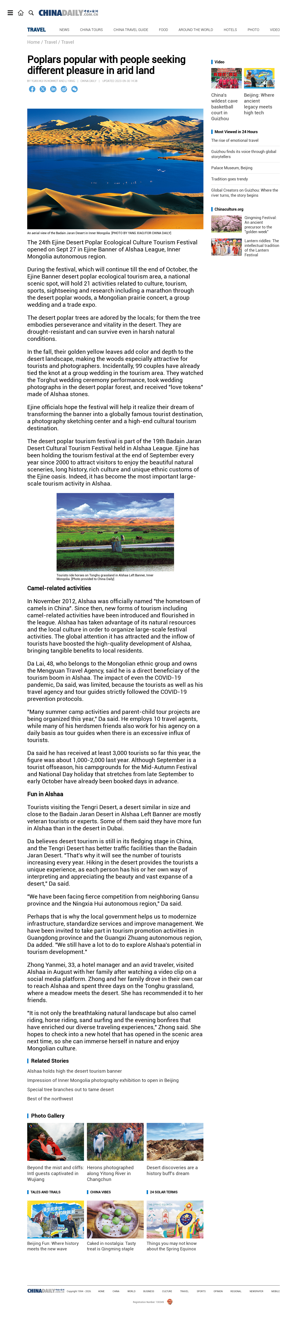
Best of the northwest (50, 1099)
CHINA (116, 1291)
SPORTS (201, 1291)
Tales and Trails (45, 1192)
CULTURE (167, 1291)
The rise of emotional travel (234, 140)
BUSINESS (148, 1291)
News (64, 30)
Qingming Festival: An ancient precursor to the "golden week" (261, 224)
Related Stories (50, 1061)
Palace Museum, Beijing (231, 168)
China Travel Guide (131, 30)
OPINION (218, 1291)
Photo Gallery (47, 1116)
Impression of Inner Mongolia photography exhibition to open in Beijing (103, 1080)
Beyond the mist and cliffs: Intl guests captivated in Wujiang (55, 1173)
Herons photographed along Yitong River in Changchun (110, 1173)
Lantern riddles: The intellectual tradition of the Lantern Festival (262, 247)
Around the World (196, 30)
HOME (101, 1291)
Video (275, 30)
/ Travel (49, 42)
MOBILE (275, 1291)
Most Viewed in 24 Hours (236, 131)
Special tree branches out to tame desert (70, 1089)
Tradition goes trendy (229, 179)
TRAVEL (36, 30)
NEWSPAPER (256, 1291)
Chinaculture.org (229, 209)
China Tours (91, 30)
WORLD (131, 1291)
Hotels (230, 30)
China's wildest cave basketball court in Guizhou (224, 106)
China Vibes (100, 1192)
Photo (253, 30)
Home (33, 42)
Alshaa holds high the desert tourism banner (74, 1071)
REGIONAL (236, 1291)
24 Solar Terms (164, 1192)
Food (163, 30)
